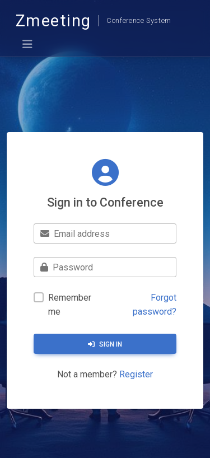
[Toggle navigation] (27, 44)
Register (136, 374)
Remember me (69, 304)
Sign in (105, 344)
